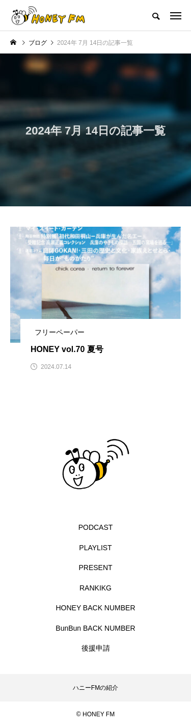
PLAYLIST (95, 548)
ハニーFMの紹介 (95, 687)
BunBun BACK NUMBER (95, 628)
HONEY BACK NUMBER (95, 608)
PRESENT (95, 567)
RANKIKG (95, 588)
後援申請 (95, 648)
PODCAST (95, 527)
